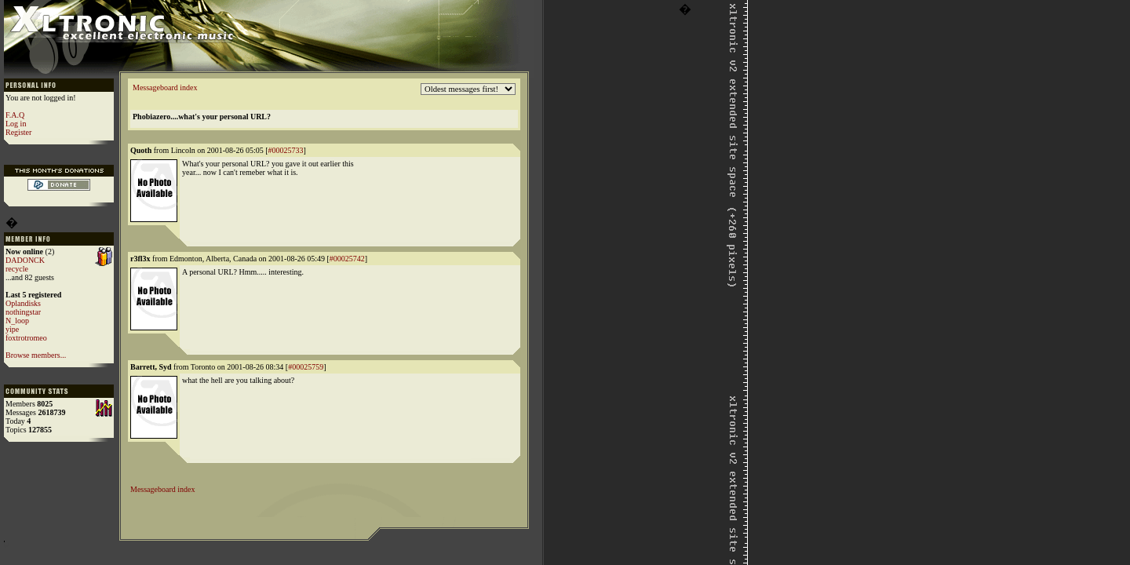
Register (18, 132)
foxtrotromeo (26, 338)
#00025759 (305, 367)
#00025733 (286, 150)
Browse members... (35, 355)
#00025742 (347, 258)
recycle (16, 268)
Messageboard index (165, 87)
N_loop (17, 320)
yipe (12, 329)
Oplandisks (23, 303)
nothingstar (23, 312)
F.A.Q (14, 115)
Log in (15, 123)
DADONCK (25, 260)
